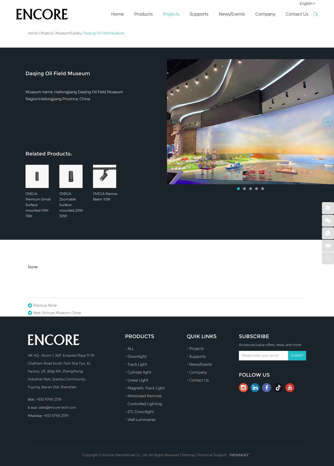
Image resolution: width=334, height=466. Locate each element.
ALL (129, 348)
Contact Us (297, 14)
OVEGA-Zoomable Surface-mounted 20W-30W (71, 205)
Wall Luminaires (140, 419)
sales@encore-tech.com (57, 407)
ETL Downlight (139, 411)
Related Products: (49, 154)
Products (143, 14)
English (306, 3)
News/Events (232, 14)
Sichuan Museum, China (61, 313)
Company (265, 14)
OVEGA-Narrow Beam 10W (105, 196)
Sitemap (188, 455)
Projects (171, 14)
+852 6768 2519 (55, 416)
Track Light (136, 364)
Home (117, 14)
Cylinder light (138, 372)
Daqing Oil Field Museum (104, 33)
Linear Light (136, 380)
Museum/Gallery (68, 33)
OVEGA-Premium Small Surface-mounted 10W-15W (38, 205)
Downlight (136, 356)
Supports (199, 14)
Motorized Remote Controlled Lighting (143, 399)
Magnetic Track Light (145, 388)
